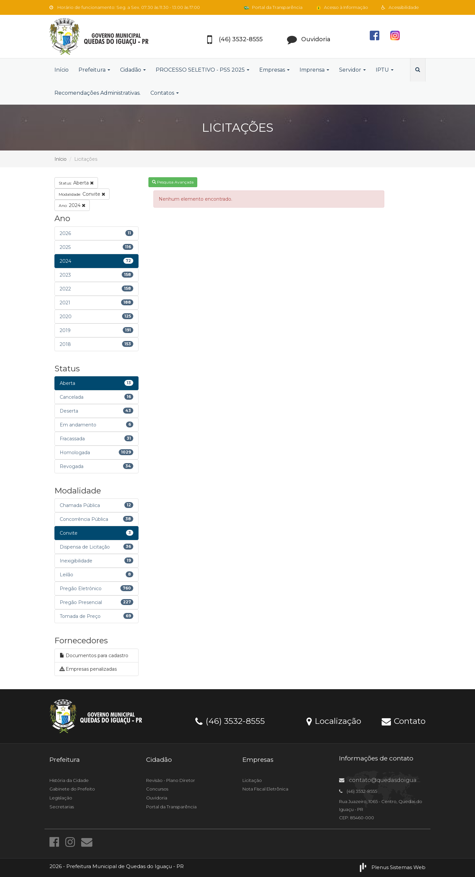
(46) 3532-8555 (230, 720)
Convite (82, 194)
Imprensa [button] (314, 70)
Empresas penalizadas (88, 669)
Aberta (76, 183)
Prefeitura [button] (94, 70)
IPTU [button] (385, 70)
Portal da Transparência (273, 7)
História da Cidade (69, 780)
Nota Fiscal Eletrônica (265, 789)
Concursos (157, 789)
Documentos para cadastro (94, 655)
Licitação (252, 780)
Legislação (60, 797)
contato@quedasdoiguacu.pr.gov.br (394, 780)
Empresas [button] (274, 70)
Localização (333, 720)
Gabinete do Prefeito (72, 789)
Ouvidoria (156, 797)
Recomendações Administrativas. (97, 93)
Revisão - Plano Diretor (170, 780)
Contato (404, 720)
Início (61, 70)
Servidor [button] (352, 70)
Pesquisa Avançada (173, 182)
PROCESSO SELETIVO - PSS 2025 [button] (202, 70)
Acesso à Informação (342, 7)
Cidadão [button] (133, 70)
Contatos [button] (164, 93)
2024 (72, 205)
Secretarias (61, 806)
